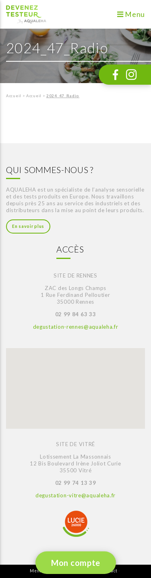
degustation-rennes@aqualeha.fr (75, 326)
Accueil (13, 96)
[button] (46, 380)
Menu (131, 14)
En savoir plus (28, 226)
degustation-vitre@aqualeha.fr (75, 495)
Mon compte (75, 563)
